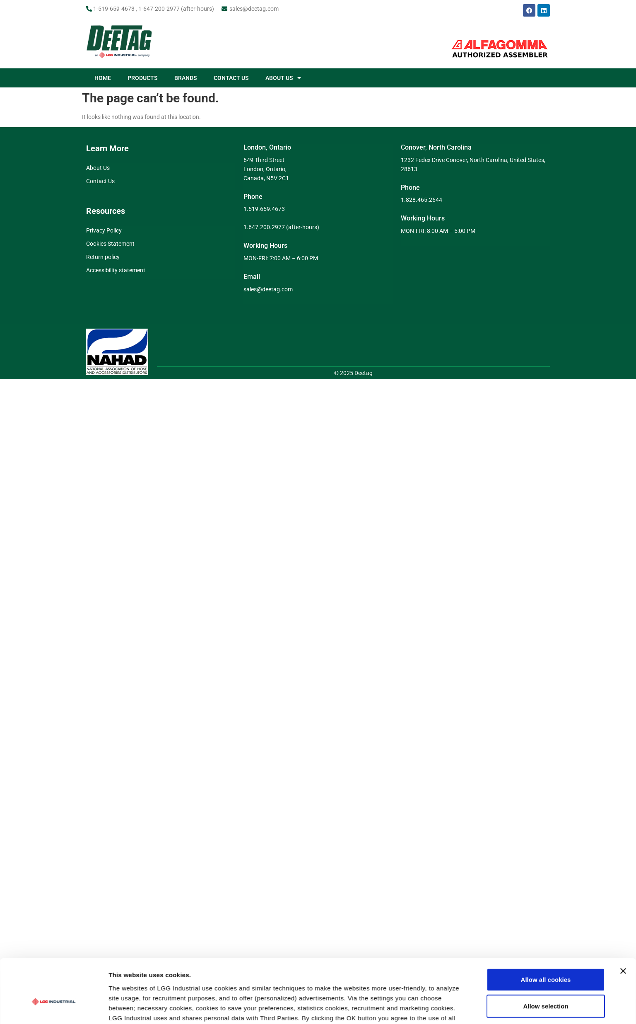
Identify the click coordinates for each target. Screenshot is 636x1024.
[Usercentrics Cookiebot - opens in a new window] (53, 955)
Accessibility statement (115, 270)
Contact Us (100, 181)
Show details (434, 954)
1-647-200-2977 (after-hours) (176, 8)
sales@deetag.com (254, 8)
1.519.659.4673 (264, 209)
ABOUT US (283, 78)
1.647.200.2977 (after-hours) (281, 227)
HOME (102, 78)
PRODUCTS (143, 78)
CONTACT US (231, 78)
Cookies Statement (110, 243)
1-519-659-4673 (114, 8)
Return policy (103, 257)
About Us (98, 168)
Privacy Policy (104, 230)
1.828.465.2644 (421, 199)
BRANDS (185, 78)
